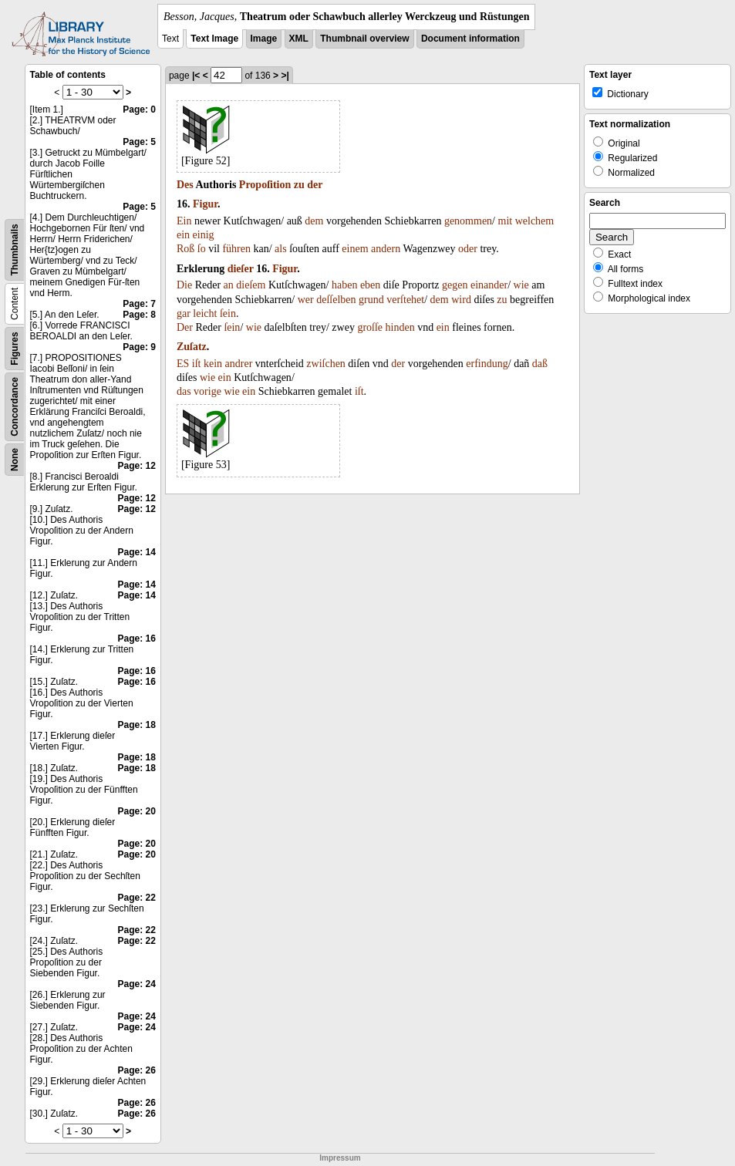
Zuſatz (192, 346)
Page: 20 (137, 811)
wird (461, 299)
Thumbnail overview (364, 38)
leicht (205, 313)
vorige (207, 391)
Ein (184, 221)
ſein (228, 313)
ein (183, 235)
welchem (535, 221)
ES (183, 363)
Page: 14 (137, 552)
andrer (239, 363)
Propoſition (265, 184)
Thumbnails (14, 249)
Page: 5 (139, 141)
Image (264, 38)
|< (196, 75)
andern (385, 248)
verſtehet (405, 299)
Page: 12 (137, 465)
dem (314, 221)
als (281, 248)
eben (370, 285)
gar (183, 313)
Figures (14, 348)
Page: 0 (139, 109)
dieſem (250, 285)
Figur (205, 204)
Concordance (14, 406)
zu (299, 184)
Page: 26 (137, 1070)
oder (467, 248)
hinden (400, 327)
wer (306, 299)
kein (213, 363)
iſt (196, 363)
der (314, 184)
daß (540, 363)
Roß (185, 248)
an (229, 285)
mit (505, 221)
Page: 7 (139, 303)
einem (355, 248)
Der (185, 327)
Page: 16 (137, 638)
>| (284, 75)
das (184, 391)
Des (185, 184)
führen (236, 248)
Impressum (339, 1158)
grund (371, 299)
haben (344, 285)
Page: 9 (139, 347)
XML (298, 38)
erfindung (486, 363)
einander (488, 285)
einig (203, 235)
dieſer (241, 269)
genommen (468, 221)
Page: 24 (137, 984)
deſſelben (336, 299)
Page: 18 (137, 724)
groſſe (370, 327)
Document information (470, 38)
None (14, 459)
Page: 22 (137, 897)
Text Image (214, 38)
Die (184, 285)
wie (521, 285)
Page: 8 (139, 314)
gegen (454, 285)
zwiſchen (326, 363)
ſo (201, 248)
